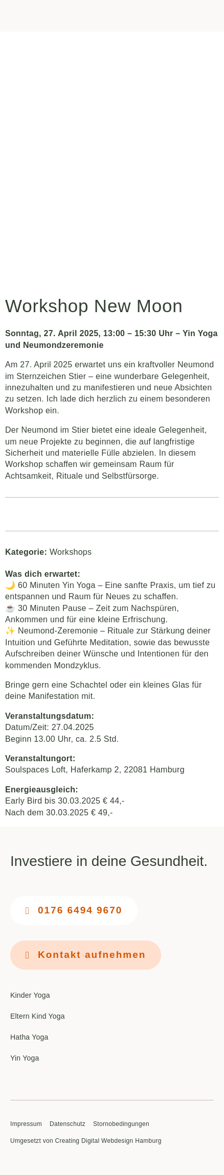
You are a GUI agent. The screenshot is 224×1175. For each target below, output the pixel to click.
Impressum (26, 1124)
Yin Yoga (24, 1058)
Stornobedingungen (121, 1124)
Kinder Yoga (30, 995)
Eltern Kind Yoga (37, 1016)
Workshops (71, 552)
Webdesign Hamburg (131, 1140)
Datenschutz (67, 1124)
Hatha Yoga (29, 1037)
